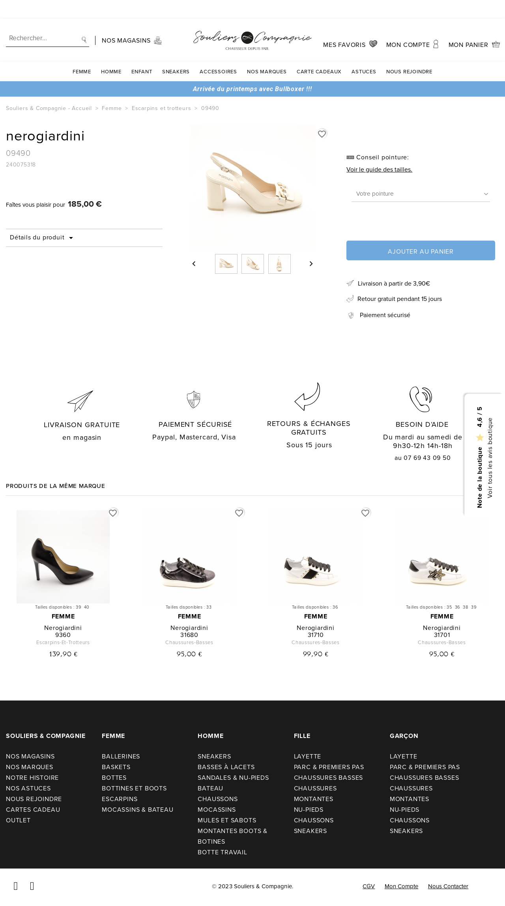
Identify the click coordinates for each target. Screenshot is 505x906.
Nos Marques (267, 52)
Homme (111, 52)
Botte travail (222, 852)
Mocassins (217, 809)
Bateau (210, 788)
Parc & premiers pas (329, 767)
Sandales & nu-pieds (233, 777)
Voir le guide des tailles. (379, 169)
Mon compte (402, 886)
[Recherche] (47, 19)
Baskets (116, 767)
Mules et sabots (227, 820)
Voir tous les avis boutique (489, 457)
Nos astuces (28, 788)
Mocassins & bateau (137, 809)
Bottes (114, 777)
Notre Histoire (32, 777)
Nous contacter (448, 886)
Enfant (141, 52)
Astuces (364, 52)
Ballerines (121, 756)
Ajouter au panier (421, 251)
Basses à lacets (226, 767)
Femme (82, 52)
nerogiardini (63, 627)
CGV (369, 886)
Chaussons (218, 798)
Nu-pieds (309, 809)
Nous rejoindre (409, 52)
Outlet (18, 820)
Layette (308, 756)
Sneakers (176, 52)
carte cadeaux (319, 52)
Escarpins (119, 798)
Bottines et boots (134, 788)
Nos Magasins (30, 756)
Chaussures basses (328, 777)
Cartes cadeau (33, 809)
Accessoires (218, 52)
